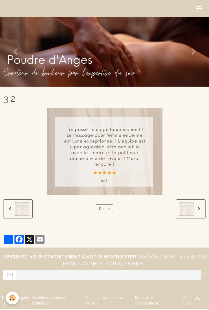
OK (203, 275)
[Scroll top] (197, 298)
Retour (104, 209)
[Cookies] (12, 297)
